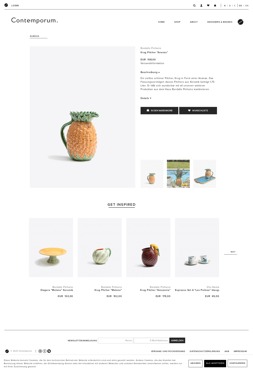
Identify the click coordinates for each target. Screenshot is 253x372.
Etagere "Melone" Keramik (57, 290)
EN (247, 5)
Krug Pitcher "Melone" (108, 290)
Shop (177, 22)
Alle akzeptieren (215, 363)
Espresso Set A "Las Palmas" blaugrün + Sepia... (197, 290)
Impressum (240, 351)
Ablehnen (195, 363)
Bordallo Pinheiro (151, 48)
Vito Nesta (213, 287)
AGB (227, 351)
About (194, 22)
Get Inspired (122, 204)
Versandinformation (152, 63)
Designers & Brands (219, 22)
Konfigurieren (237, 363)
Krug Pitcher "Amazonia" (155, 290)
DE (240, 5)
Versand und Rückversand (168, 351)
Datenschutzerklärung (205, 351)
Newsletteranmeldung (82, 340)
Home (161, 22)
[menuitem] (15, 5)
